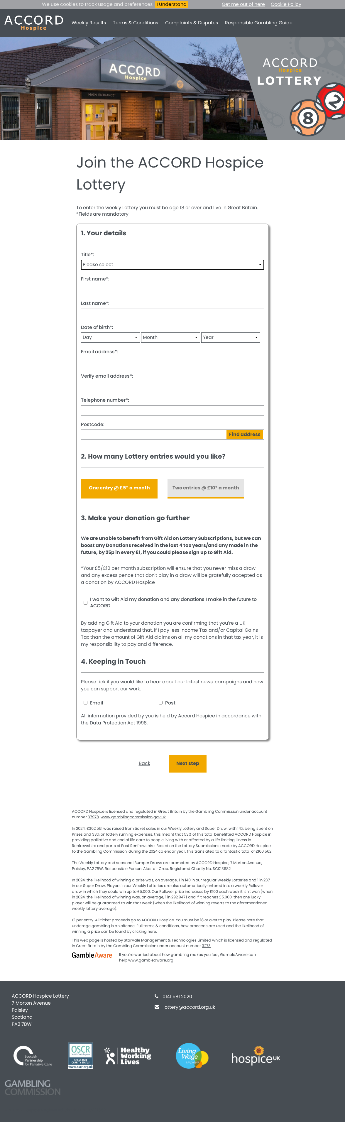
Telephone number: (105, 400)
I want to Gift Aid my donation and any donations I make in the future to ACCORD (173, 602)
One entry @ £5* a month (119, 487)
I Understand (172, 4)
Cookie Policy (286, 4)
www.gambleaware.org (150, 960)
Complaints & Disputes (191, 22)
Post (167, 702)
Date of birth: (97, 327)
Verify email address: (107, 376)
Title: (87, 254)
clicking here (144, 931)
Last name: (95, 303)
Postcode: (92, 424)
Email (93, 702)
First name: (95, 279)
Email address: (99, 351)
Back (144, 763)
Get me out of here (243, 4)
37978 (93, 817)
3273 (206, 946)
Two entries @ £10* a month (205, 487)
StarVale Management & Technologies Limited (167, 940)
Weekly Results (89, 22)
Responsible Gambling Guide (258, 22)
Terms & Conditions (135, 22)
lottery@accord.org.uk (189, 1007)
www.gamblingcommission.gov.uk (133, 817)
